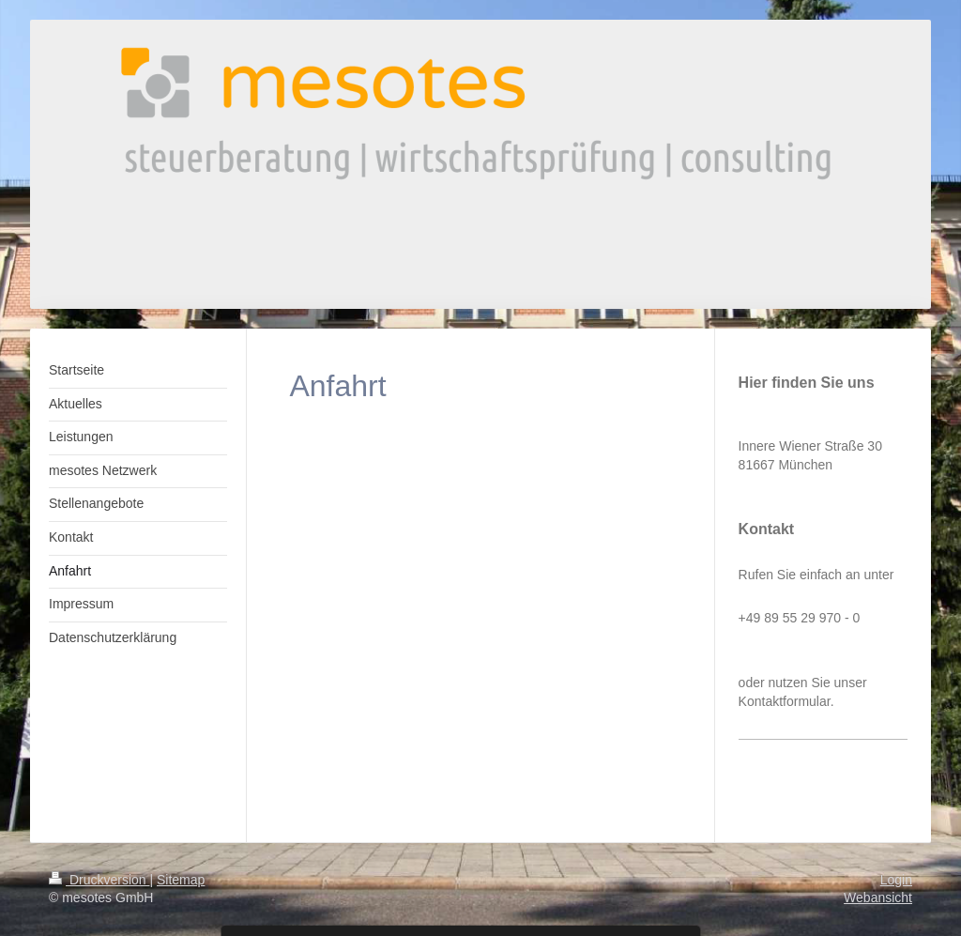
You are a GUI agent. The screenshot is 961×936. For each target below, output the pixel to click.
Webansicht (878, 897)
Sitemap (181, 879)
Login (896, 879)
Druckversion (99, 879)
